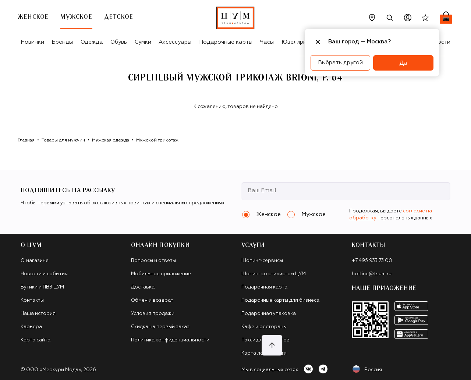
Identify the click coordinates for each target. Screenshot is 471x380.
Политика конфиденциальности (170, 340)
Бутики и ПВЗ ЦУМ (42, 287)
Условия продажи (152, 313)
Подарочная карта (264, 287)
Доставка (143, 287)
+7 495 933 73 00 (372, 260)
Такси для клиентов (265, 340)
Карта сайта (35, 340)
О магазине (35, 260)
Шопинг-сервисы (262, 260)
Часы (267, 42)
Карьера (31, 327)
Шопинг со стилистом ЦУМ (273, 274)
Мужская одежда (110, 140)
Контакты (32, 300)
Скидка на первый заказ (160, 327)
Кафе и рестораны (264, 327)
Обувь (118, 42)
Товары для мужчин (63, 140)
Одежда (92, 42)
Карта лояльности (264, 353)
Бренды (62, 42)
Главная (26, 140)
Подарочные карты (225, 42)
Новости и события (44, 274)
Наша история (38, 313)
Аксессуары (175, 42)
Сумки (143, 42)
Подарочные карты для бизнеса (280, 300)
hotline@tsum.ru (372, 274)
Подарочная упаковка (268, 313)
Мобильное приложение (161, 274)
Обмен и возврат (152, 300)
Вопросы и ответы (153, 260)
